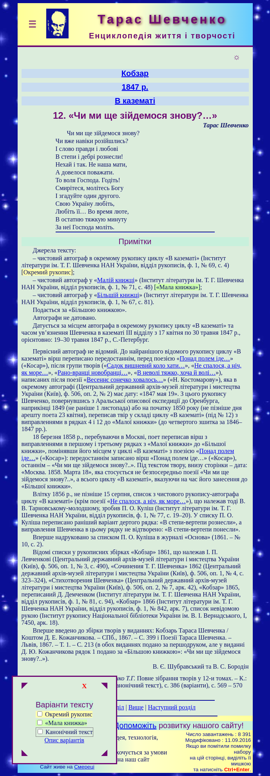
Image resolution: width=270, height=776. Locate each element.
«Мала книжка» (62, 723)
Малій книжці (115, 280)
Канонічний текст (68, 732)
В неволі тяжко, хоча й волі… (176, 372)
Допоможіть (135, 725)
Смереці (84, 767)
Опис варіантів (64, 740)
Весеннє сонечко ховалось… (125, 379)
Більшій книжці (118, 295)
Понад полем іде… (204, 358)
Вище (136, 707)
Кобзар (135, 73)
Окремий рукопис (64, 714)
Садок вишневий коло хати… (146, 365)
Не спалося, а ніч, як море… (148, 501)
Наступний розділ (172, 707)
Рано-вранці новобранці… (93, 372)
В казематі (135, 100)
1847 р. (135, 87)
